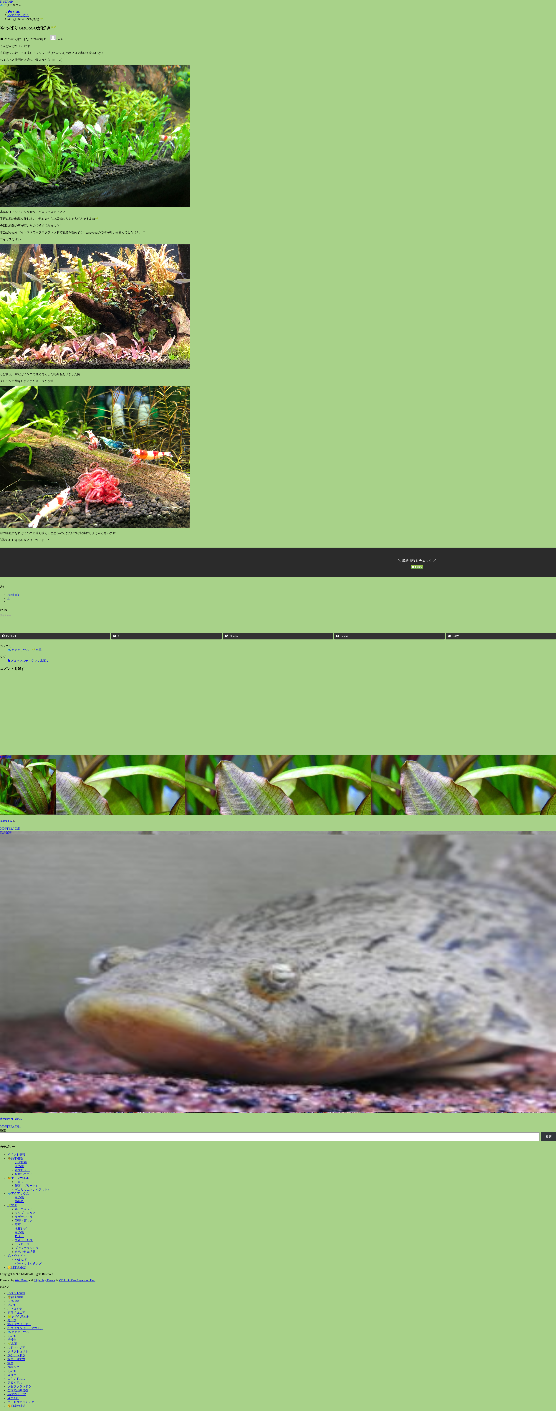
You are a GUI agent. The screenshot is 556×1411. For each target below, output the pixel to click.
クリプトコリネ (25, 1212)
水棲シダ (21, 1228)
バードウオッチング (28, 1263)
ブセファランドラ (27, 1247)
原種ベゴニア (24, 1174)
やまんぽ (21, 1259)
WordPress (21, 1280)
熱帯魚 (19, 1201)
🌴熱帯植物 (15, 1158)
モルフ (19, 1181)
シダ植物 (21, 1162)
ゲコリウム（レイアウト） (32, 1189)
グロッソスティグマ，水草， (29, 660)
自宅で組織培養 (25, 1251)
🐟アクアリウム (18, 650)
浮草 (18, 1224)
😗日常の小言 (16, 1267)
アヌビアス (22, 1244)
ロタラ (19, 1236)
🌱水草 (37, 650)
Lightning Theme (44, 1280)
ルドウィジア (24, 1209)
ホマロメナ (22, 1170)
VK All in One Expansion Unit (77, 1280)
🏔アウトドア (16, 1255)
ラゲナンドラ (24, 1216)
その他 (19, 1166)
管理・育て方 (24, 1220)
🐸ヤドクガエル (18, 1177)
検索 (3, 1130)
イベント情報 (16, 1154)
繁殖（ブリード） (27, 1185)
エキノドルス (24, 1240)
